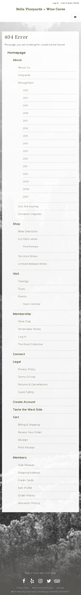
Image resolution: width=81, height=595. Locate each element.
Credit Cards (25, 480)
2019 (25, 105)
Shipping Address (29, 472)
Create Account (24, 402)
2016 (25, 128)
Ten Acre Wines (27, 256)
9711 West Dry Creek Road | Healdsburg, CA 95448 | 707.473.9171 (40, 592)
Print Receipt (26, 447)
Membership (22, 314)
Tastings (23, 281)
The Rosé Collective (30, 344)
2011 (25, 166)
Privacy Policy (26, 369)
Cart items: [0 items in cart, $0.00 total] (70, 3)
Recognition (26, 82)
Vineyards (24, 75)
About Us (24, 67)
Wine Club (24, 321)
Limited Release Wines (32, 263)
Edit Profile (25, 487)
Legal (17, 361)
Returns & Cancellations (32, 384)
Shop (16, 224)
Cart (16, 417)
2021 (25, 97)
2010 (25, 173)
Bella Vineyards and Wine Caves (40, 9)
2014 (25, 143)
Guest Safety (26, 392)
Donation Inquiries (29, 214)
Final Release (30, 246)
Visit (16, 273)
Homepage (16, 53)
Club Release (26, 465)
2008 (26, 189)
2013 (25, 151)
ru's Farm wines (27, 239)
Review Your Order (30, 432)
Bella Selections (28, 231)
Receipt (23, 439)
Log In (56, 3)
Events (22, 296)
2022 (25, 90)
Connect (19, 354)
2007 (26, 196)
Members (20, 457)
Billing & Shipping (29, 424)
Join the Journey (28, 206)
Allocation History (29, 503)
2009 (26, 181)
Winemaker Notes (29, 329)
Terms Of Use (26, 376)
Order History (26, 495)
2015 (25, 135)
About (17, 60)
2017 (25, 120)
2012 (25, 158)
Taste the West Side (27, 409)
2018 (25, 113)
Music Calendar (32, 304)
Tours (21, 288)
